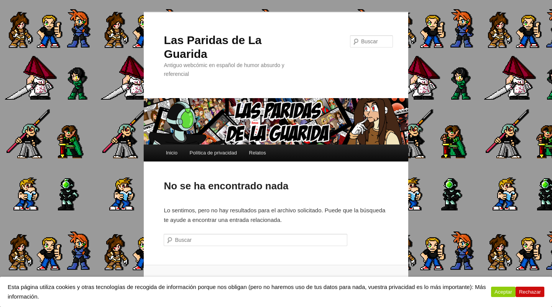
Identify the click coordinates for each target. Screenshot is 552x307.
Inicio (171, 153)
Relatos (257, 153)
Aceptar (503, 292)
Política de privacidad (213, 153)
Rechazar (530, 292)
